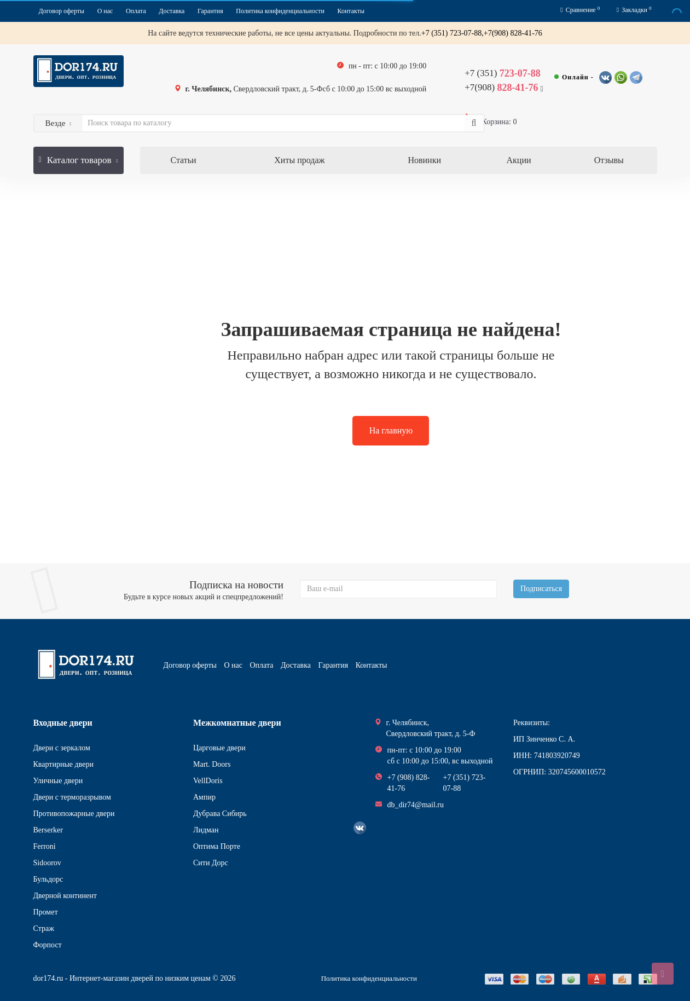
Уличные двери (58, 781)
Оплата (136, 11)
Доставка (171, 11)
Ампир (204, 797)
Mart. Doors (211, 764)
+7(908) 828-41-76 (513, 33)
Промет (45, 912)
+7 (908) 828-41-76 (408, 782)
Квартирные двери (63, 764)
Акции (519, 160)
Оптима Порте (216, 846)
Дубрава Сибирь (220, 813)
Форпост (47, 945)
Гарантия (210, 11)
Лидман (206, 830)
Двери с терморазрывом (72, 797)
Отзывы (609, 160)
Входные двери (62, 722)
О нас (105, 11)
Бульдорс (48, 879)
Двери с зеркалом (61, 748)
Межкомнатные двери (237, 722)
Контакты (351, 11)
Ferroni (44, 846)
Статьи (183, 160)
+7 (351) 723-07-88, (452, 33)
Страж (43, 928)
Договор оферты (62, 11)
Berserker (48, 830)
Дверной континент (65, 896)
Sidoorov (47, 863)
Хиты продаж (299, 160)
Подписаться (541, 589)
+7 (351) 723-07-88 (464, 782)
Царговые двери (219, 748)
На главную (391, 430)
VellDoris (208, 781)
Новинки (424, 160)
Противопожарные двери (74, 813)
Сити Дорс (210, 863)
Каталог (78, 156)
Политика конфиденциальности (280, 11)
